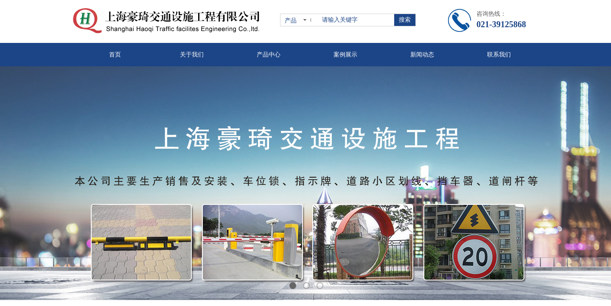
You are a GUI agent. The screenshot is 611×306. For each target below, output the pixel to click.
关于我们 (192, 54)
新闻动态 (422, 54)
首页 (115, 54)
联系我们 (499, 54)
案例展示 (345, 54)
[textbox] (356, 20)
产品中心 (268, 54)
